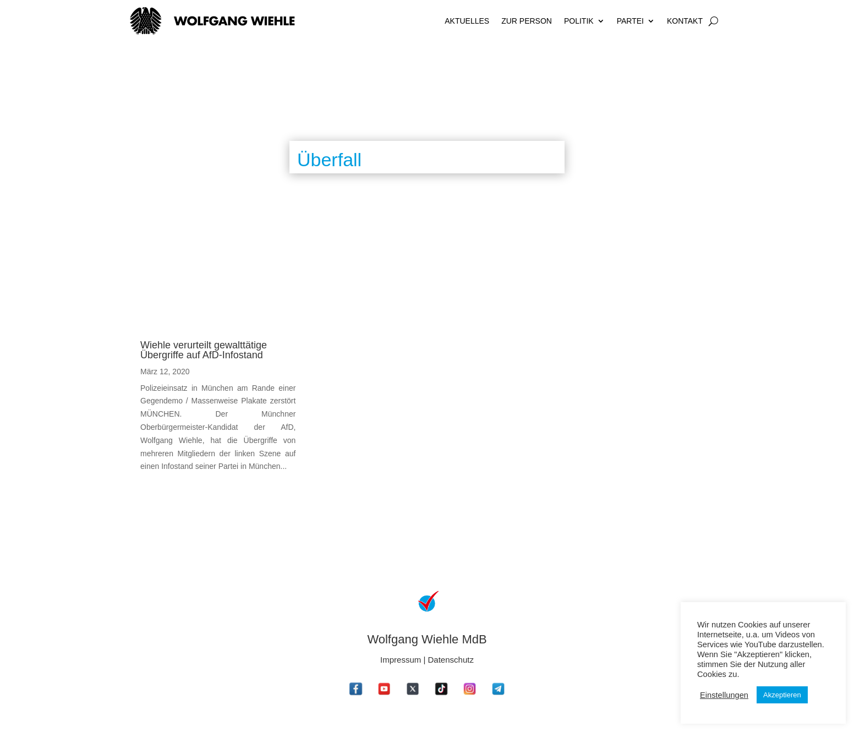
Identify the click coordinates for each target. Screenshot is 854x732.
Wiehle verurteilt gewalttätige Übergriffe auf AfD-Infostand (203, 350)
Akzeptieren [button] (782, 695)
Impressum (400, 659)
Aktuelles (467, 21)
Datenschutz (451, 659)
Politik (579, 21)
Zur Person (526, 21)
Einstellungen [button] (724, 695)
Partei (630, 21)
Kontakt (685, 21)
